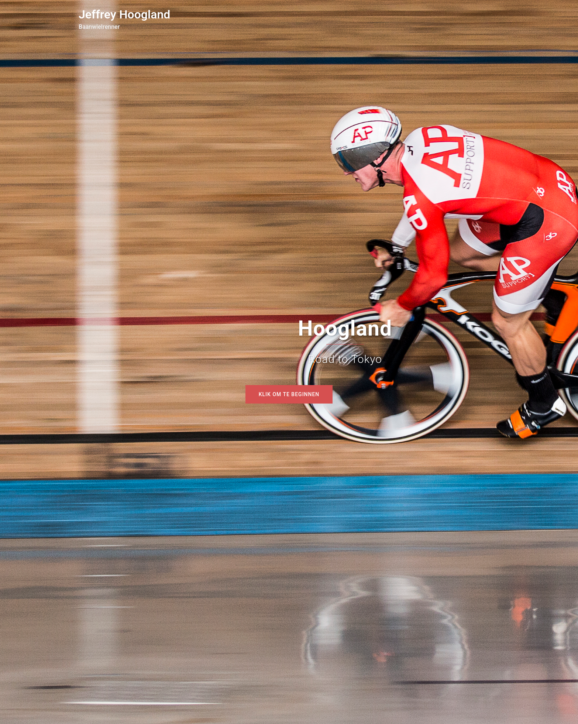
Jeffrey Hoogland (124, 14)
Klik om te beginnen (289, 394)
